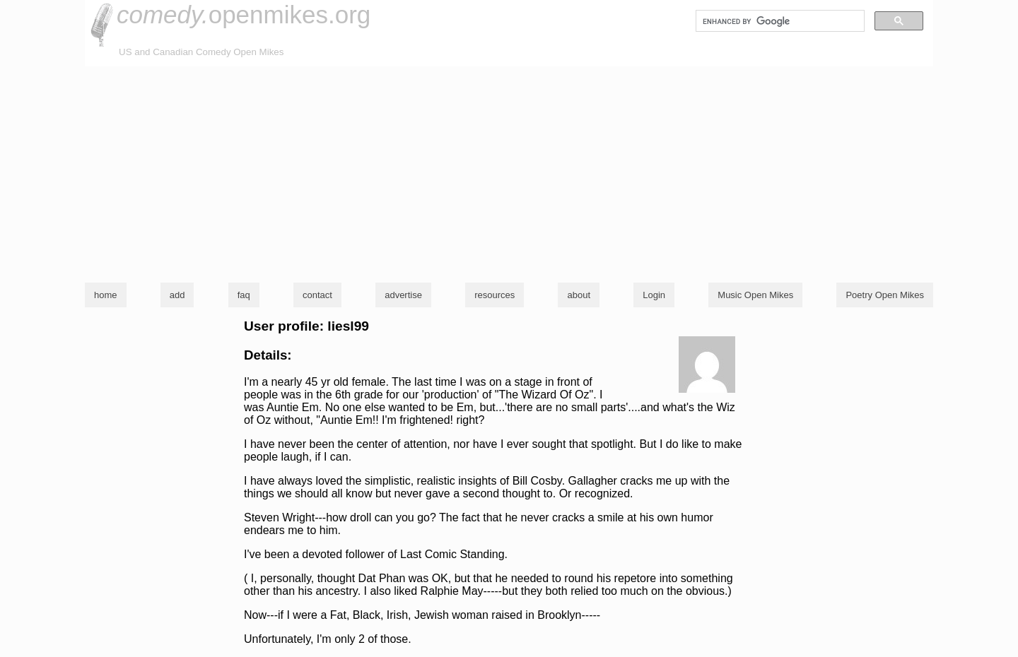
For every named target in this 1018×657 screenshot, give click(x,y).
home (105, 295)
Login (654, 295)
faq (244, 295)
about (578, 295)
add (177, 295)
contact (317, 295)
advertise (403, 295)
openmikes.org (243, 14)
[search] (779, 21)
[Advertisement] (509, 172)
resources (494, 295)
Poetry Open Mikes (885, 295)
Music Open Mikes (755, 295)
